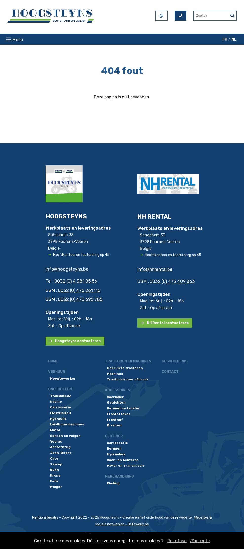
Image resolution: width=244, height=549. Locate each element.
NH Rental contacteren (168, 323)
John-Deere (61, 453)
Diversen (115, 425)
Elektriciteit (60, 413)
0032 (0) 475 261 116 (79, 290)
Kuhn (54, 470)
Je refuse (177, 540)
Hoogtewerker (63, 378)
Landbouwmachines (67, 424)
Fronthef (115, 420)
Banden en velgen (65, 436)
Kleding (113, 483)
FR (224, 39)
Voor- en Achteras (123, 460)
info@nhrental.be (154, 269)
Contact (170, 372)
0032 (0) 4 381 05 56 (76, 281)
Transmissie (60, 396)
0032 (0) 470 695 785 (80, 299)
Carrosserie (60, 407)
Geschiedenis (175, 361)
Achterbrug (60, 447)
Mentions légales (45, 517)
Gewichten (116, 402)
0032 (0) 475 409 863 (172, 281)
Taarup (56, 464)
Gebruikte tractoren (125, 368)
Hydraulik (58, 419)
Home (53, 361)
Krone (55, 475)
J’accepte (200, 540)
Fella (54, 481)
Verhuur (56, 372)
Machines (115, 374)
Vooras (56, 441)
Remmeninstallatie (123, 408)
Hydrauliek (116, 454)
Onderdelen (60, 389)
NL (234, 39)
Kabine (56, 401)
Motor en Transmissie (126, 465)
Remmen (114, 448)
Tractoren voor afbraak (127, 379)
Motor (55, 430)
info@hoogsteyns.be (67, 269)
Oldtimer (114, 436)
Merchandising (119, 476)
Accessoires (117, 390)
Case (54, 458)
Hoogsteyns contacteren (78, 341)
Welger (56, 487)
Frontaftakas (118, 414)
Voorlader (115, 397)
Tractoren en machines (128, 361)
